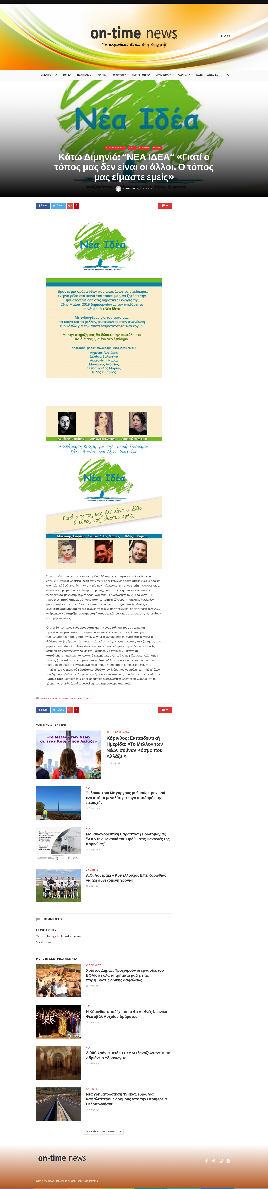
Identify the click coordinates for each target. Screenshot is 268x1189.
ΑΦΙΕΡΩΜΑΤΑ (163, 75)
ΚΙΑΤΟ (132, 148)
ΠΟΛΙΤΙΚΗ (102, 75)
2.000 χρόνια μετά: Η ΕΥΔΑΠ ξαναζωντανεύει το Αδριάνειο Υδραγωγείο (128, 1055)
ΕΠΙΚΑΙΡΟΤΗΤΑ (48, 75)
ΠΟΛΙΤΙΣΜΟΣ (84, 75)
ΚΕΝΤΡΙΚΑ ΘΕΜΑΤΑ (115, 148)
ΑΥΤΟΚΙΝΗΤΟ (93, 965)
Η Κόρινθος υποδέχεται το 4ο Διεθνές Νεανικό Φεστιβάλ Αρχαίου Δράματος (126, 1014)
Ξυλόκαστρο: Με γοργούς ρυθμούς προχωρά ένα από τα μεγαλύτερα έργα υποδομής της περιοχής (125, 798)
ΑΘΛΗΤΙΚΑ (92, 870)
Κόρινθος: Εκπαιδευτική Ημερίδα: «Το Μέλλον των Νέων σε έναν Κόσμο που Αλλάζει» (135, 747)
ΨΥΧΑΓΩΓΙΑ (183, 75)
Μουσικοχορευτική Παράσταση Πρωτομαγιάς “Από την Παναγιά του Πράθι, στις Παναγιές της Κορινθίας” (128, 839)
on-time (130, 188)
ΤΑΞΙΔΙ (199, 75)
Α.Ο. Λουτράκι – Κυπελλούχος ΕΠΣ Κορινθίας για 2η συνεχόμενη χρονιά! (126, 877)
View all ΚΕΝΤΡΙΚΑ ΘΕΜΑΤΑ (103, 1131)
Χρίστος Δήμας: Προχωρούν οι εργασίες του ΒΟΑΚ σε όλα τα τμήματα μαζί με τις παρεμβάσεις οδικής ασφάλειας (125, 975)
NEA (88, 787)
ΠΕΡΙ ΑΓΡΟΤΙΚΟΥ (141, 75)
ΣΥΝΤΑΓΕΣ (212, 75)
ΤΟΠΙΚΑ (67, 75)
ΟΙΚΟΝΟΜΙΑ (119, 75)
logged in (55, 936)
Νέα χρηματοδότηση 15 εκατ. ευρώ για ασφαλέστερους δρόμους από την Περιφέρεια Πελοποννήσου (126, 1099)
